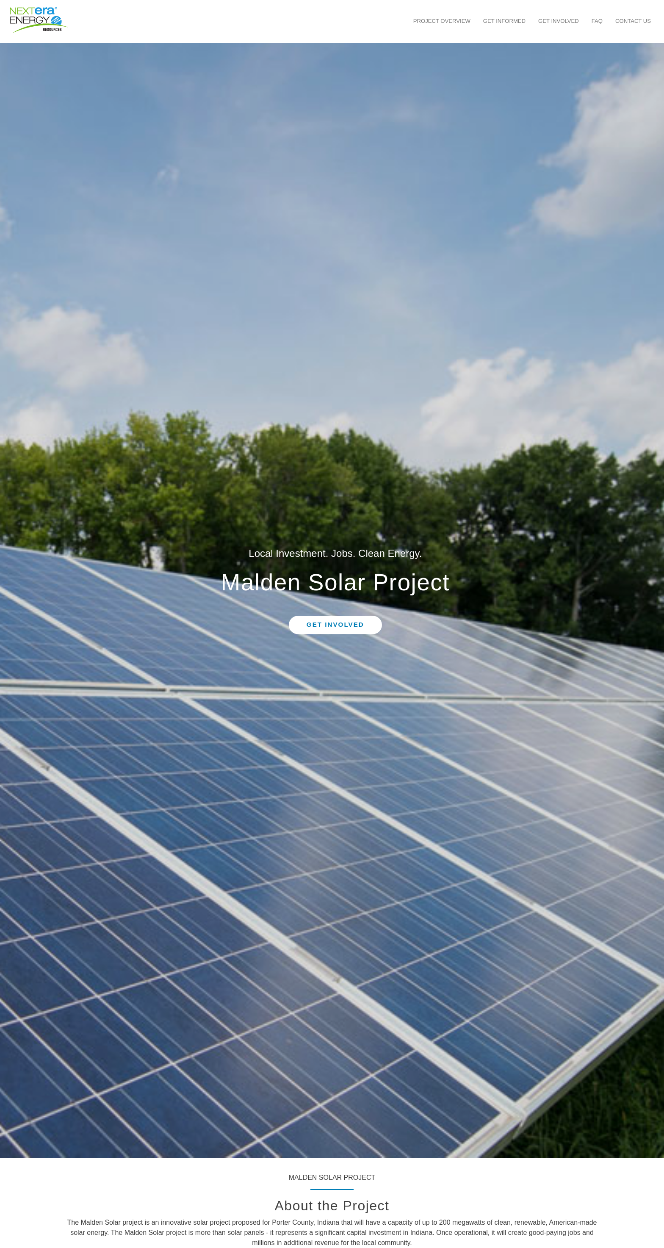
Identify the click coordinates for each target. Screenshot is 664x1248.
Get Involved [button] (335, 624)
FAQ (597, 21)
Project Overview (441, 21)
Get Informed (504, 21)
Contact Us (633, 21)
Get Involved (558, 21)
